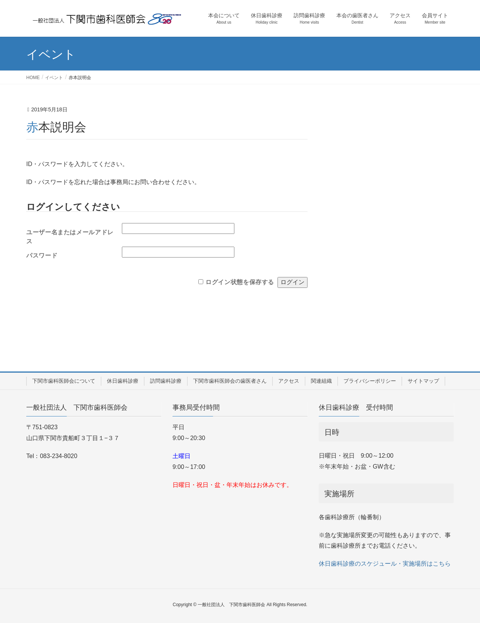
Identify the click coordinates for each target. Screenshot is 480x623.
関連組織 (321, 381)
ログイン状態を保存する (240, 282)
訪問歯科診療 (166, 381)
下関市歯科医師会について (63, 381)
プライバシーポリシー (370, 381)
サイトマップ (423, 381)
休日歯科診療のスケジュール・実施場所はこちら (385, 563)
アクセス (288, 381)
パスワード (41, 255)
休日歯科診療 (122, 381)
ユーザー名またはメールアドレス (70, 234)
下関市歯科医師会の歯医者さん (230, 381)
